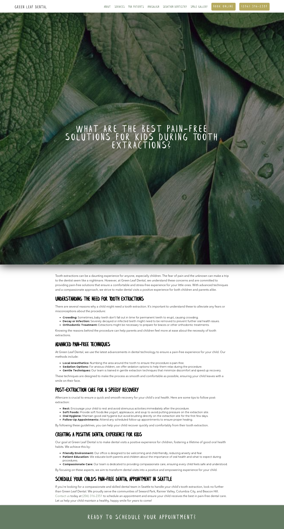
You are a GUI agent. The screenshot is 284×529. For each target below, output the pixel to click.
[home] (30, 4)
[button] (107, 6)
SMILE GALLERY (199, 7)
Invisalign (153, 7)
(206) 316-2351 (254, 6)
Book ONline (223, 6)
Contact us (62, 496)
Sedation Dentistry (175, 7)
